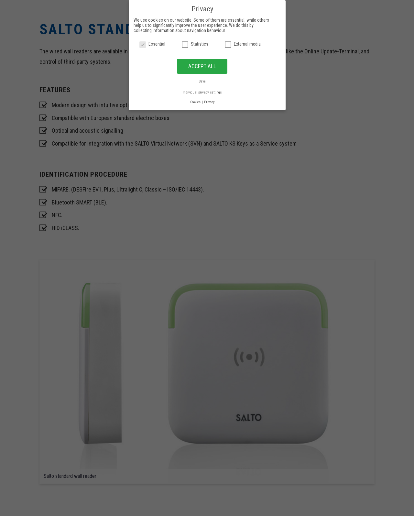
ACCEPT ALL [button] (202, 66)
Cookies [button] (195, 102)
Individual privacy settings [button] (202, 92)
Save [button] (202, 81)
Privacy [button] (209, 102)
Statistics (195, 44)
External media (243, 44)
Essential (152, 44)
